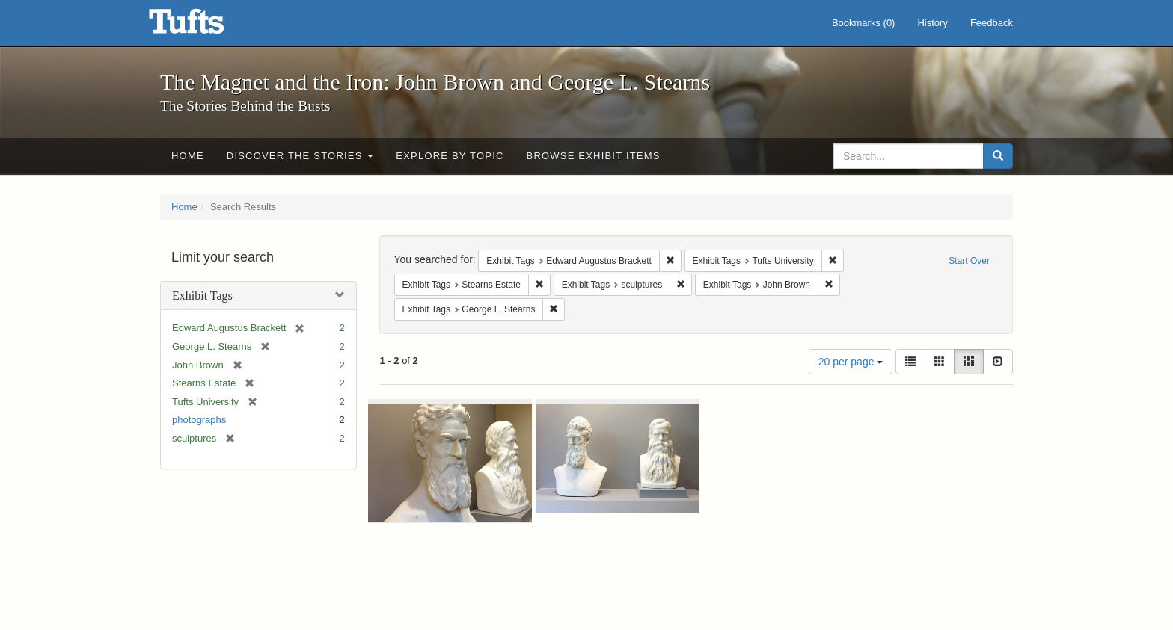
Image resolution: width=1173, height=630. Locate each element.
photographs (199, 419)
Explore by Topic (449, 155)
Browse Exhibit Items (594, 155)
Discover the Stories (300, 155)
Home (187, 155)
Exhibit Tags (202, 295)
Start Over (969, 261)
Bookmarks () (863, 22)
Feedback (991, 22)
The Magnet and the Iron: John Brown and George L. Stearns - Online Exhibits (205, 26)
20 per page (850, 362)
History (932, 22)
